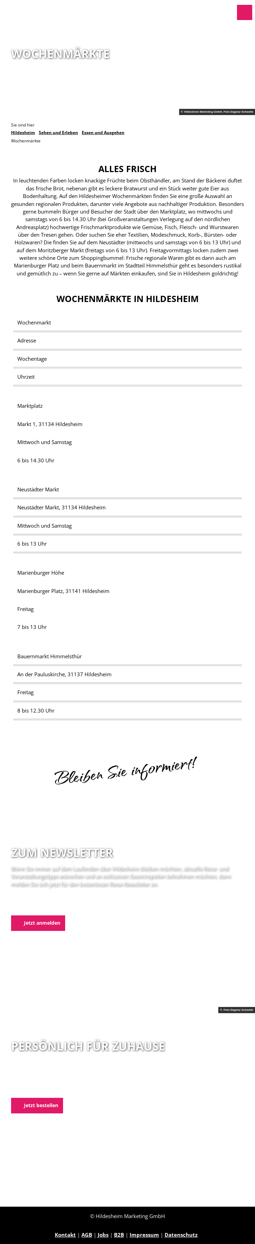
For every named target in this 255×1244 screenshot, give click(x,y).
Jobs (103, 1234)
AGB (86, 1234)
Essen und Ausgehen (103, 132)
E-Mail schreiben (32, 1088)
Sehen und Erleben (58, 132)
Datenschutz (181, 1234)
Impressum (144, 1234)
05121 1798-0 (39, 1080)
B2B (119, 1234)
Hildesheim (23, 132)
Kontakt (65, 1234)
